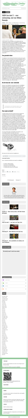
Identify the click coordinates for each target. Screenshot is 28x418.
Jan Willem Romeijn (15, 22)
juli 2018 (3, 301)
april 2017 (4, 312)
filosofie (10, 22)
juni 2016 (3, 321)
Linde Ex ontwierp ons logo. (8, 406)
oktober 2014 (4, 339)
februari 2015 (4, 336)
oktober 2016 (4, 318)
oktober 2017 (4, 307)
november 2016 (5, 317)
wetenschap (16, 24)
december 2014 (4, 337)
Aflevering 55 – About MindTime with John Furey (12, 231)
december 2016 (4, 316)
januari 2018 (4, 306)
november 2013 (5, 350)
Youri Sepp (14, 193)
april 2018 (4, 303)
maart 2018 (4, 305)
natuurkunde (4, 24)
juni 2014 (3, 342)
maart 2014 (4, 345)
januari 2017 (4, 314)
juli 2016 (3, 319)
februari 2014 (4, 347)
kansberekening (22, 22)
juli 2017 (3, 308)
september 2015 (5, 329)
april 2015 (4, 333)
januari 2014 (4, 348)
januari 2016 (4, 324)
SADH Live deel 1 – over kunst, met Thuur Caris (12, 222)
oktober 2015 (4, 328)
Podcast (3, 220)
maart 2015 (4, 334)
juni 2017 (3, 310)
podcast (8, 24)
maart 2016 (4, 323)
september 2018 (5, 298)
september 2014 (5, 341)
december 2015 (4, 326)
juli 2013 (3, 354)
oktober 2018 (4, 297)
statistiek (12, 24)
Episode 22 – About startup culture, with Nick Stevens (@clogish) (13, 212)
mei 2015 (3, 332)
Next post (18, 180)
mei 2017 (3, 311)
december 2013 (4, 349)
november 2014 (5, 338)
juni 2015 (3, 331)
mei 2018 (3, 302)
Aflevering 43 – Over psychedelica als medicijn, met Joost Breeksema (13, 241)
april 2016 (4, 322)
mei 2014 (3, 343)
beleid (7, 22)
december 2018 (4, 296)
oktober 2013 (4, 352)
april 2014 (4, 344)
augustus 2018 (4, 300)
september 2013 (5, 353)
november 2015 (5, 327)
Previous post (11, 180)
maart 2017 (4, 313)
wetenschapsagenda (6, 134)
